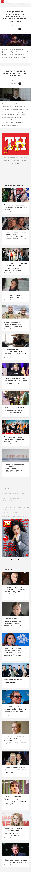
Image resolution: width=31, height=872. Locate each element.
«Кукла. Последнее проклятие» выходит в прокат (15, 73)
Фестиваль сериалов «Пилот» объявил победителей (13, 681)
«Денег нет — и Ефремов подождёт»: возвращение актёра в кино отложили (15, 860)
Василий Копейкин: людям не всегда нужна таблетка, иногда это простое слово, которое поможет (15, 236)
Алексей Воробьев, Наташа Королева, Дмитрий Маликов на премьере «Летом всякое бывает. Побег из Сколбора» (15, 267)
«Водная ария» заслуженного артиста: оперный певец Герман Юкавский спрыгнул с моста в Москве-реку (14, 622)
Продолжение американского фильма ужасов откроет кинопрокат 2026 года (15, 16)
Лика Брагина (13, 28)
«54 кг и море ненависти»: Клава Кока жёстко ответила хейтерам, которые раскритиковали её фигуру (15, 740)
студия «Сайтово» (20, 516)
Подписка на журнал (15, 559)
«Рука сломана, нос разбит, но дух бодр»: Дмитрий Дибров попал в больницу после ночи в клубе (15, 710)
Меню (28, 2)
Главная (9, 1)
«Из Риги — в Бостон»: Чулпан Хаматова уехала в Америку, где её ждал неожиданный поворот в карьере (15, 591)
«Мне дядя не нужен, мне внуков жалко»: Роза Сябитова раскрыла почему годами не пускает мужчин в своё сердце (15, 652)
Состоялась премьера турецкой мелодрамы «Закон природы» (13, 295)
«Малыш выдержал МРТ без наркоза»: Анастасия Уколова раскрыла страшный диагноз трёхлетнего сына (15, 832)
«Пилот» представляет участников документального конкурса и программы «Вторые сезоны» (14, 468)
